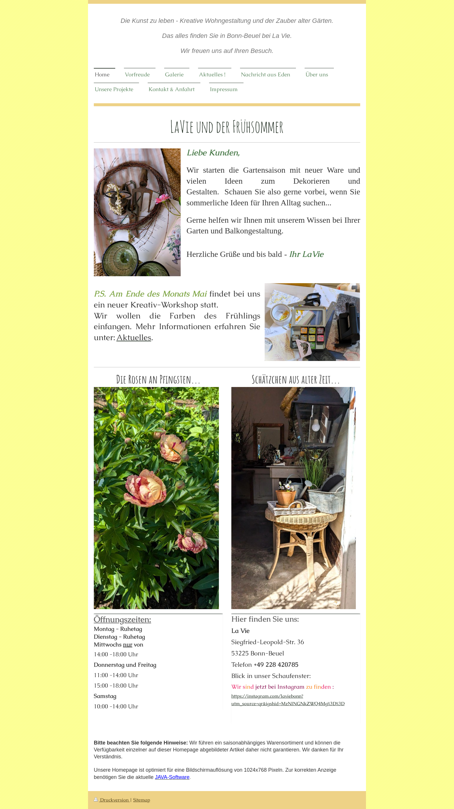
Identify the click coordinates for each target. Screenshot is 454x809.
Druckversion (112, 800)
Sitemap (141, 800)
